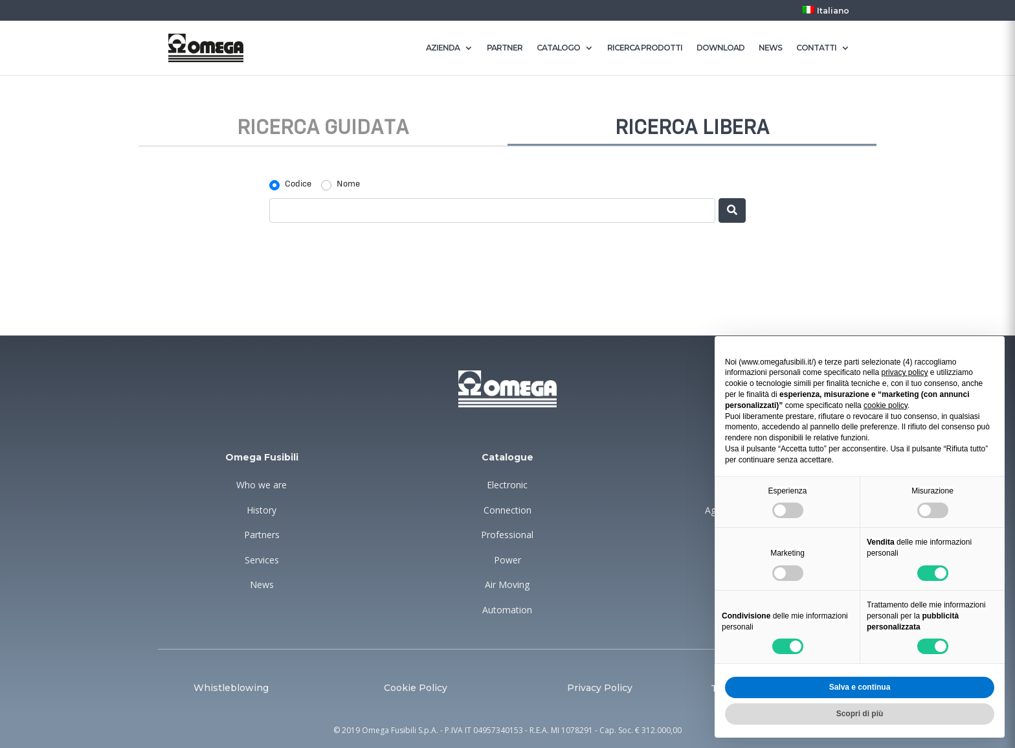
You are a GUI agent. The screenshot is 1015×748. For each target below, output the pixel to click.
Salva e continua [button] (860, 687)
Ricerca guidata (323, 128)
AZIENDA (443, 47)
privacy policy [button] (904, 372)
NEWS (770, 47)
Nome (348, 183)
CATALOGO (558, 47)
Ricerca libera (692, 128)
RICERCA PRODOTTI (644, 47)
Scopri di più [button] (860, 713)
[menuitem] (826, 13)
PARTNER (504, 47)
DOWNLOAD (720, 47)
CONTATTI (816, 47)
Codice (298, 183)
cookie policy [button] (886, 405)
